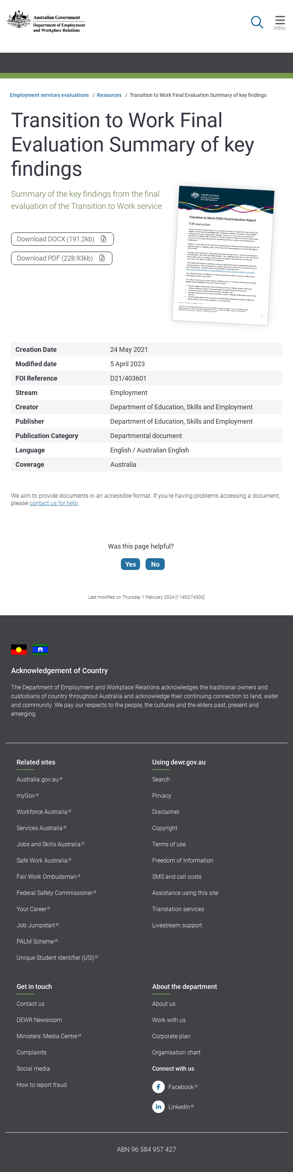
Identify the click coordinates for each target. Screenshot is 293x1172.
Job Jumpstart (36, 925)
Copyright (164, 828)
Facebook (181, 1087)
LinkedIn (179, 1106)
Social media (33, 1068)
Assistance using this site (185, 892)
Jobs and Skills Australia (49, 844)
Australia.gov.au (38, 779)
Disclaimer (165, 811)
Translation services (178, 909)
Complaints (31, 1052)
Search (161, 779)
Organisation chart (176, 1052)
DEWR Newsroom (39, 1020)
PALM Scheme (35, 941)
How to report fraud (42, 1084)
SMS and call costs (177, 876)
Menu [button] (280, 28)
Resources (109, 95)
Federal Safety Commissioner (55, 892)
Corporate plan (171, 1036)
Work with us (169, 1020)
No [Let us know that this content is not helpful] (155, 564)
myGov (26, 795)
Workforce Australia (42, 811)
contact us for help (53, 503)
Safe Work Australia (42, 860)
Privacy (161, 795)
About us (163, 1003)
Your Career (31, 909)
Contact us (31, 1003)
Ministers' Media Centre (47, 1036)
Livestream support (177, 925)
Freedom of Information (182, 860)
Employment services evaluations (49, 95)
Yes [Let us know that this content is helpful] (131, 564)
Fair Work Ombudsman (47, 876)
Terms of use (169, 844)
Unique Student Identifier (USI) (55, 957)
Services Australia (40, 828)
